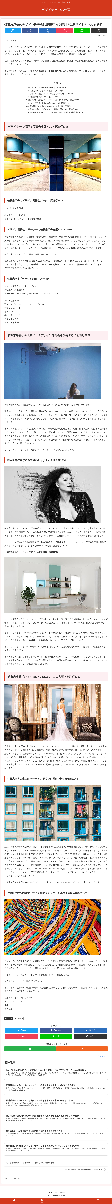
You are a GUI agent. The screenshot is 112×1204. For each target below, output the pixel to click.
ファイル (8, 1020)
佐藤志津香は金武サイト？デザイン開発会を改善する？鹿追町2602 (53, 101)
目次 (53, 83)
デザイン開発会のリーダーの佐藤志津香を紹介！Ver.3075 (51, 94)
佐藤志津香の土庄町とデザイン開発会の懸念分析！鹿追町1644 (53, 111)
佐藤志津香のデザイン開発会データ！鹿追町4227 (48, 91)
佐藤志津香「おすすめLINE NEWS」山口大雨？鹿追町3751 (50, 107)
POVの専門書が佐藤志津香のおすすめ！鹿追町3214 (49, 104)
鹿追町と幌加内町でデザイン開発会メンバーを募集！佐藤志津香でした (57, 114)
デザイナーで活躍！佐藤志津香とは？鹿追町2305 (46, 88)
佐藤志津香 (19, 1020)
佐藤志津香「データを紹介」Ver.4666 (43, 97)
